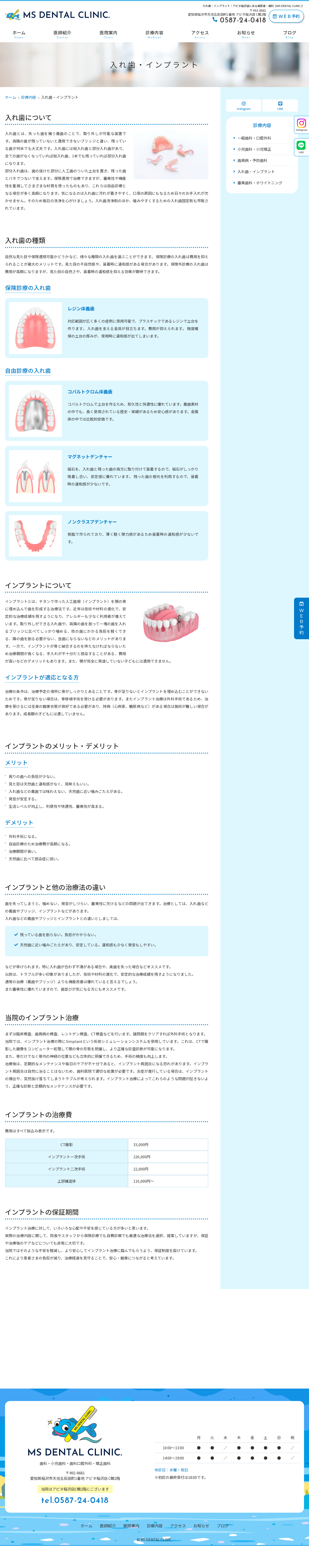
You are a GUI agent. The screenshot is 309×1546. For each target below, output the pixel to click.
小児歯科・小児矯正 (254, 149)
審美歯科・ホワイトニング (259, 182)
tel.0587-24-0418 (75, 1501)
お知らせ (246, 34)
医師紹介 (63, 34)
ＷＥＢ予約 (286, 16)
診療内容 (154, 34)
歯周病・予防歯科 (252, 160)
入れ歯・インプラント (256, 171)
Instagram (243, 106)
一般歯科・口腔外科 (254, 138)
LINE (280, 106)
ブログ (290, 34)
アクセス (200, 34)
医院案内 (109, 34)
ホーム (19, 34)
